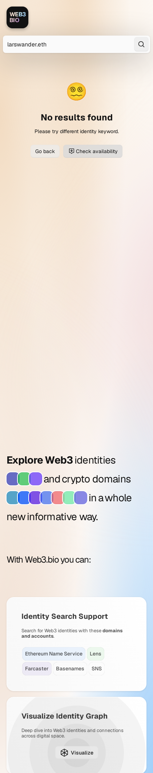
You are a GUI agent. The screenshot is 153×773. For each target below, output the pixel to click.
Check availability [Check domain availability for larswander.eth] (93, 151)
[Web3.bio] (17, 17)
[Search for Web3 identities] (76, 44)
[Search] (141, 44)
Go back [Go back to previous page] (45, 151)
